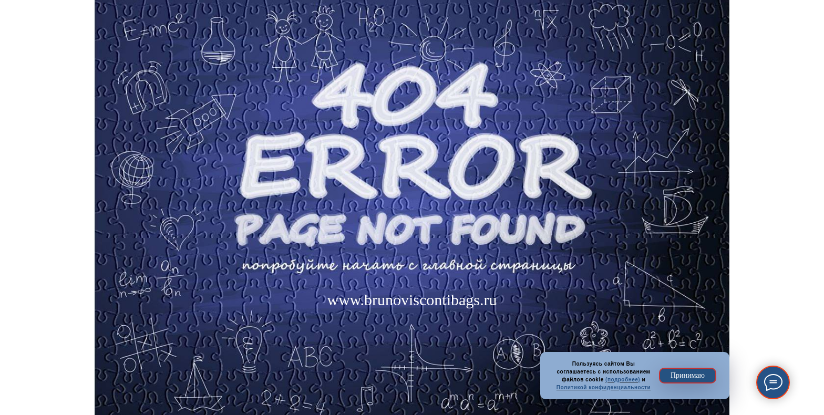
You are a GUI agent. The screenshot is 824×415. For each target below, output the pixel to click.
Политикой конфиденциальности (604, 387)
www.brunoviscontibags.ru (412, 299)
